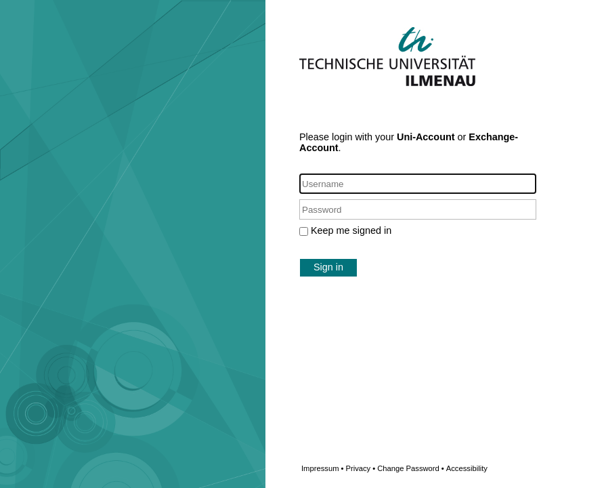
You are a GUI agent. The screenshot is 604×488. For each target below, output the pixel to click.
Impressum (322, 468)
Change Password (432, 468)
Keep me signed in (351, 230)
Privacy (360, 468)
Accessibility (467, 468)
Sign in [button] (328, 267)
